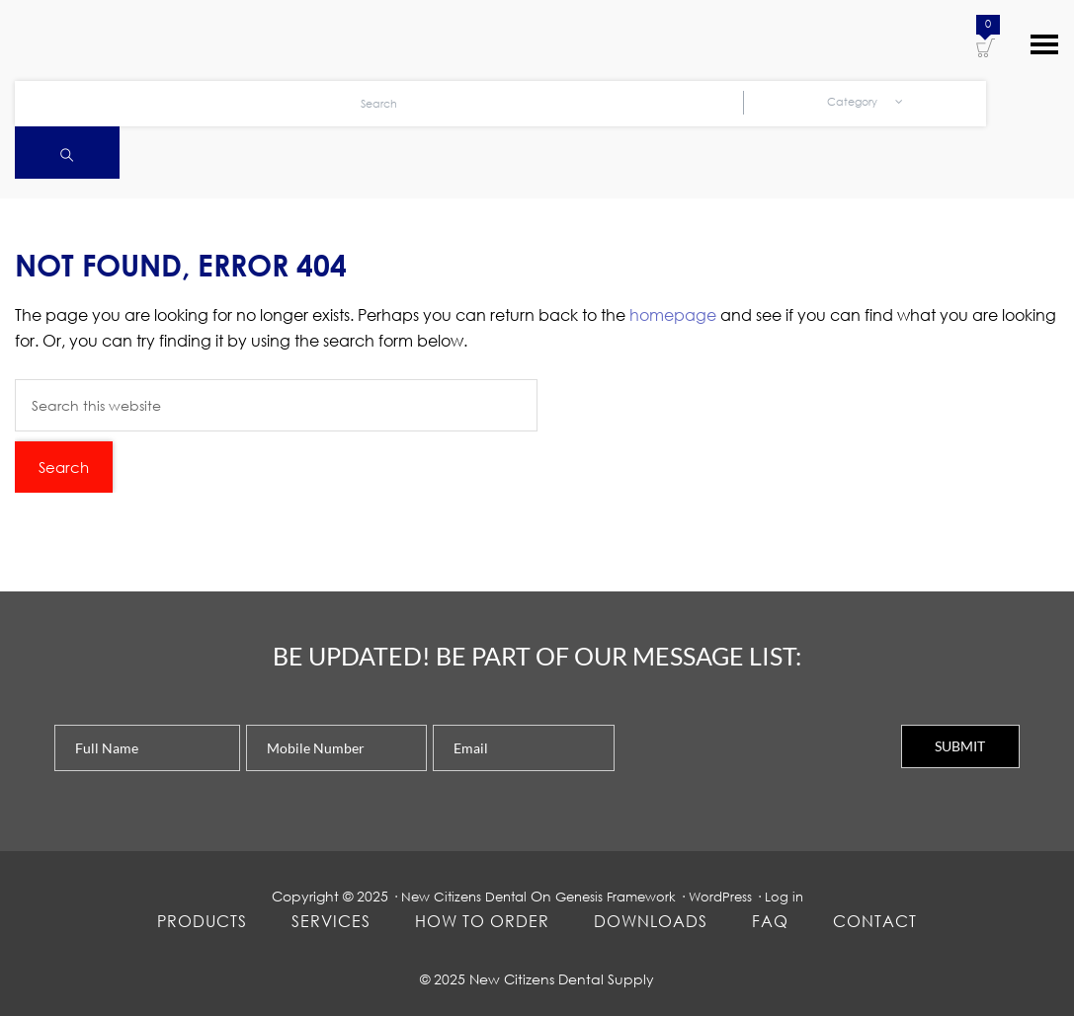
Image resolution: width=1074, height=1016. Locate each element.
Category (865, 105)
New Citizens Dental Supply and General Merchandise (138, 41)
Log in (794, 896)
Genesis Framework (618, 896)
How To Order (482, 920)
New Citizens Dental (457, 896)
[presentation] (770, 763)
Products (202, 920)
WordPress (729, 896)
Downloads (650, 920)
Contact (875, 920)
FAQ (770, 920)
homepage (672, 314)
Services (331, 920)
